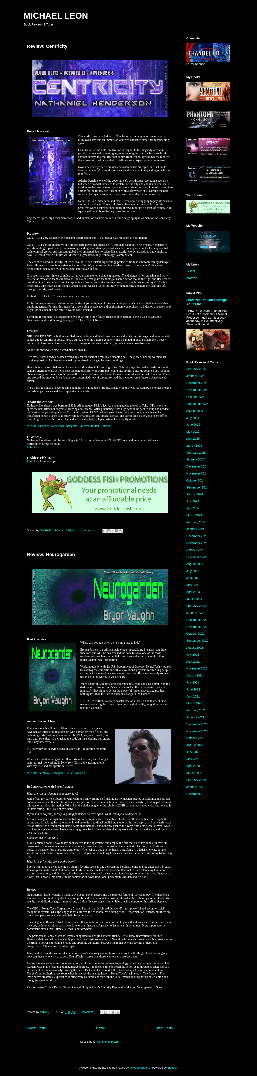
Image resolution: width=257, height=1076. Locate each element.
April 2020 (193, 766)
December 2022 (197, 619)
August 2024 (194, 494)
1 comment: (86, 1012)
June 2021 (193, 689)
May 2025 (192, 431)
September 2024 (197, 487)
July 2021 (192, 682)
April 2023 (193, 592)
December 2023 (197, 536)
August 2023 (194, 564)
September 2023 (197, 557)
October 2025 (195, 396)
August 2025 (194, 410)
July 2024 (192, 501)
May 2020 (192, 759)
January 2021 (195, 717)
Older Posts (164, 1028)
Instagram (71, 426)
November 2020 (197, 731)
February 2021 (196, 710)
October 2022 (195, 633)
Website (32, 426)
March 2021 (194, 703)
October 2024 (195, 480)
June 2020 (193, 752)
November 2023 (197, 543)
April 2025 (193, 438)
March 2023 (194, 598)
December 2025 (197, 383)
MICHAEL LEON (56, 15)
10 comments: (88, 530)
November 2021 (197, 668)
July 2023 (192, 571)
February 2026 (196, 369)
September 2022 (197, 640)
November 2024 (197, 473)
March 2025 (194, 445)
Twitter (95, 426)
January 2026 (195, 376)
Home (100, 1028)
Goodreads (57, 426)
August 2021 (194, 675)
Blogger (172, 1067)
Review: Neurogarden (51, 554)
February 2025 (196, 452)
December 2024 (197, 466)
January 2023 (195, 612)
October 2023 (195, 550)
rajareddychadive (140, 1067)
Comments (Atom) (108, 1041)
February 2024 (196, 522)
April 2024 (193, 508)
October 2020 (195, 738)
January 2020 (195, 787)
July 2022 (192, 654)
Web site (32, 773)
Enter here (33, 447)
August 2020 (194, 745)
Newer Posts (36, 1028)
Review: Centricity (47, 46)
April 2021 (193, 696)
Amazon (106, 426)
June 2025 (193, 424)
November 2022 (197, 626)
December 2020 (197, 724)
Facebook (43, 426)
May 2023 (192, 585)
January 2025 (195, 459)
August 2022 (194, 647)
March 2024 (194, 515)
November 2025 (197, 389)
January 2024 (195, 529)
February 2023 (196, 605)
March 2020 (194, 773)
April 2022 (193, 661)
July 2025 (192, 417)
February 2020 (196, 780)
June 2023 (193, 578)
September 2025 (197, 403)
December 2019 (197, 794)
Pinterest (84, 426)
